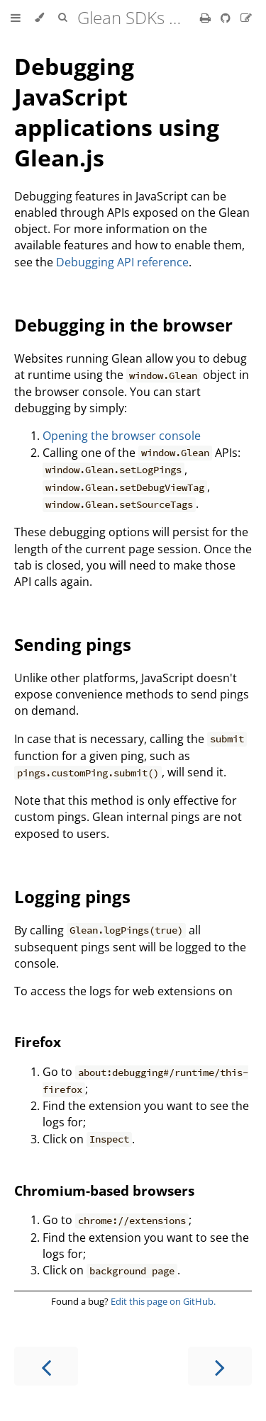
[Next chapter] (220, 1366)
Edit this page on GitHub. (163, 1301)
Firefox (37, 1042)
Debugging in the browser (123, 324)
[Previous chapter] (46, 1366)
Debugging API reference (122, 262)
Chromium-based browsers (104, 1190)
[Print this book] (206, 18)
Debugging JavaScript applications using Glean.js (116, 112)
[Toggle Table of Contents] (16, 17)
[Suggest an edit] (246, 18)
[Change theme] (39, 17)
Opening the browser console (122, 435)
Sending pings (72, 644)
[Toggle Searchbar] (62, 17)
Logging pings (72, 896)
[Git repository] (227, 18)
